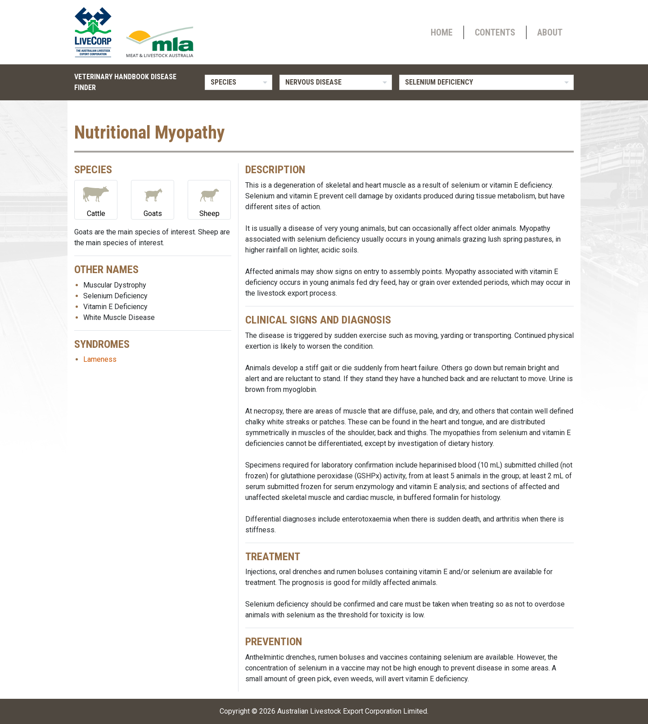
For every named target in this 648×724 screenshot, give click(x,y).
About (549, 32)
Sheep (209, 199)
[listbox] (238, 82)
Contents (495, 32)
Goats (152, 199)
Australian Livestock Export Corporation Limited (352, 711)
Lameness (100, 359)
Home (442, 32)
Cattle (96, 199)
